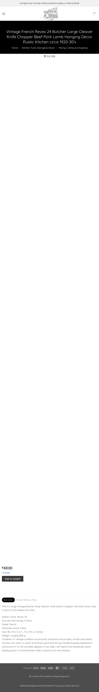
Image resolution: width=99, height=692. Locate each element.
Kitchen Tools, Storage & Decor (38, 47)
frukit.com (74, 685)
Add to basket (12, 578)
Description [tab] (8, 600)
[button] (3, 13)
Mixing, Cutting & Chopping (73, 47)
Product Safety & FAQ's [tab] (26, 600)
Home (15, 47)
